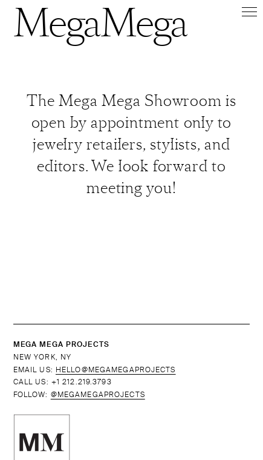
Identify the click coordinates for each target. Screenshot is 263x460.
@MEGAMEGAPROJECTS (98, 394)
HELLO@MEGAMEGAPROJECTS (116, 370)
